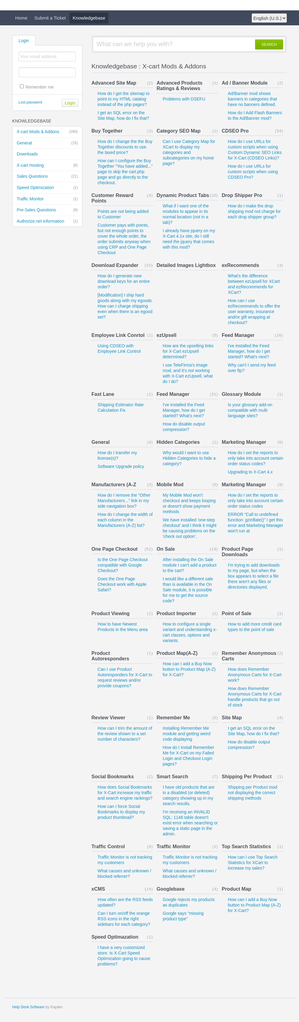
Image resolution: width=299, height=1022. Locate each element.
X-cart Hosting (47, 165)
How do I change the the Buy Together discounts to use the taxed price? (125, 147)
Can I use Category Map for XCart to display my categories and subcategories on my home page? (189, 152)
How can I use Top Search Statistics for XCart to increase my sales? (253, 863)
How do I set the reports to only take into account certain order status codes (255, 501)
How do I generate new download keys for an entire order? (124, 281)
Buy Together (107, 130)
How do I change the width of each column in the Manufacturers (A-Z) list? (125, 520)
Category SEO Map (178, 130)
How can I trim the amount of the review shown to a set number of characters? (125, 734)
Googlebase (171, 889)
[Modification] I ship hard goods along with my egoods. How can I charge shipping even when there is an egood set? (125, 306)
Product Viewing (111, 613)
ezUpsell (166, 335)
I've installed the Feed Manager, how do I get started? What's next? (249, 351)
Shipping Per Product (247, 776)
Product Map (236, 889)
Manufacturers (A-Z (114, 484)
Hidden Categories (178, 442)
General (47, 143)
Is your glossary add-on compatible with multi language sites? (250, 410)
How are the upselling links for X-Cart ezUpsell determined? (188, 351)
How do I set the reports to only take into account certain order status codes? (255, 458)
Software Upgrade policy (121, 466)
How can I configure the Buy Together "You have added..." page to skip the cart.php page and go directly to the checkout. (125, 171)
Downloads (27, 153)
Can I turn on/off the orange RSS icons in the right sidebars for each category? (124, 919)
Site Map (232, 717)
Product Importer (176, 613)
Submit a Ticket (50, 17)
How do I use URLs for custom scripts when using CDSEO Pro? (253, 172)
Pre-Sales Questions (47, 210)
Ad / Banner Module (245, 83)
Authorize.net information (47, 221)
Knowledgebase (89, 17)
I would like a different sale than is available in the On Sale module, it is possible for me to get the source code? (188, 589)
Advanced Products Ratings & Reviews (179, 85)
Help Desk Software (28, 1007)
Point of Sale (236, 613)
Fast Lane (103, 394)
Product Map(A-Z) (177, 653)
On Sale (166, 549)
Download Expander (115, 265)
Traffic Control (108, 846)
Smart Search (172, 776)
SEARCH (269, 44)
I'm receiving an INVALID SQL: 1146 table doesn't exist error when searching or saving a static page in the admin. (190, 822)
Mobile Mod (170, 484)
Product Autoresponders (110, 656)
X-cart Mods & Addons (47, 132)
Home (21, 17)
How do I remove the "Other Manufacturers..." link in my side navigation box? (124, 501)
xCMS (98, 889)
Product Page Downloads (237, 551)
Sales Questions (47, 176)
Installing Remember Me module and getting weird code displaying (186, 734)
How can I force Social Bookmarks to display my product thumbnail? (121, 812)
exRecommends (240, 265)
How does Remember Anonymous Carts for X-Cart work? (255, 675)
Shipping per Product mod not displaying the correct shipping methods (252, 793)
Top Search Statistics (246, 846)
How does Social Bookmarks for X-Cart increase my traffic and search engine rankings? (125, 793)
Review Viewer (108, 717)
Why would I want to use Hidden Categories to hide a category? (189, 458)
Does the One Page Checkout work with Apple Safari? (122, 584)
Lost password (30, 102)
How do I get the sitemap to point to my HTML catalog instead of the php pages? (124, 99)
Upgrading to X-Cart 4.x (250, 471)
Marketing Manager (244, 442)
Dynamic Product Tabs (183, 195)
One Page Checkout (115, 549)
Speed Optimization (47, 188)
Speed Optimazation (115, 937)
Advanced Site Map (114, 83)
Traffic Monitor (47, 199)
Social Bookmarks (113, 776)
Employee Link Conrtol (118, 335)
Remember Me (173, 717)
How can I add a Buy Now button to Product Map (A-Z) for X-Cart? (189, 669)
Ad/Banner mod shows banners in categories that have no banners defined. (252, 99)
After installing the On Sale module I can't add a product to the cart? (189, 565)
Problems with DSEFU (184, 99)
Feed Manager (238, 335)
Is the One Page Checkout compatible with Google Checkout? (123, 565)
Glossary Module (241, 394)
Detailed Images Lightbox (186, 265)
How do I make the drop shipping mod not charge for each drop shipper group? (254, 211)
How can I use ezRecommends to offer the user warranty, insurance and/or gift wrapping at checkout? (254, 311)
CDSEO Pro (235, 130)
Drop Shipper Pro (242, 195)
